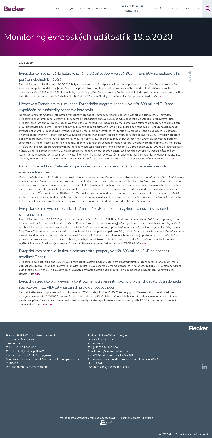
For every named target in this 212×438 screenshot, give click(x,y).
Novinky (85, 8)
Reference (102, 8)
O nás (58, 8)
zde (162, 96)
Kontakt (174, 8)
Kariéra (159, 8)
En (187, 8)
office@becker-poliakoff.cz (30, 351)
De (197, 8)
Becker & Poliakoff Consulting (131, 8)
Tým (71, 8)
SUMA (114, 418)
